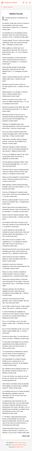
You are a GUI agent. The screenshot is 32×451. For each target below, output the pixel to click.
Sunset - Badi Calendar (20, 442)
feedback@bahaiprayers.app (18, 444)
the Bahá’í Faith (19, 447)
